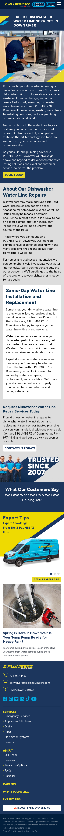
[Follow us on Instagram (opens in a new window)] (11, 698)
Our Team (11, 755)
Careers (9, 784)
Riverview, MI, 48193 (18, 689)
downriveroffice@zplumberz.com (26, 682)
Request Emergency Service (32, 808)
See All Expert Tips (46, 579)
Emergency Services (17, 716)
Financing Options (16, 765)
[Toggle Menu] (59, 4)
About (8, 750)
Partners (10, 775)
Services (10, 711)
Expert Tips (12, 799)
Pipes (8, 731)
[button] (51, 574)
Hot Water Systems (17, 737)
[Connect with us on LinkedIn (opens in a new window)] (23, 698)
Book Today (14, 175)
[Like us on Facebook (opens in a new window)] (6, 698)
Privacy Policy (8, 831)
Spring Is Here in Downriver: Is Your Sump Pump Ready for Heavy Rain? (27, 637)
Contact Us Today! (19, 448)
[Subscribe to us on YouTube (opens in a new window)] (34, 698)
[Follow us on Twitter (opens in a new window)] (17, 698)
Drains (9, 726)
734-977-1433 (14, 675)
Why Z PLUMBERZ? (16, 792)
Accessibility (20, 831)
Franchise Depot (33, 831)
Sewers (9, 742)
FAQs (8, 770)
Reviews (10, 760)
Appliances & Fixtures (18, 721)
